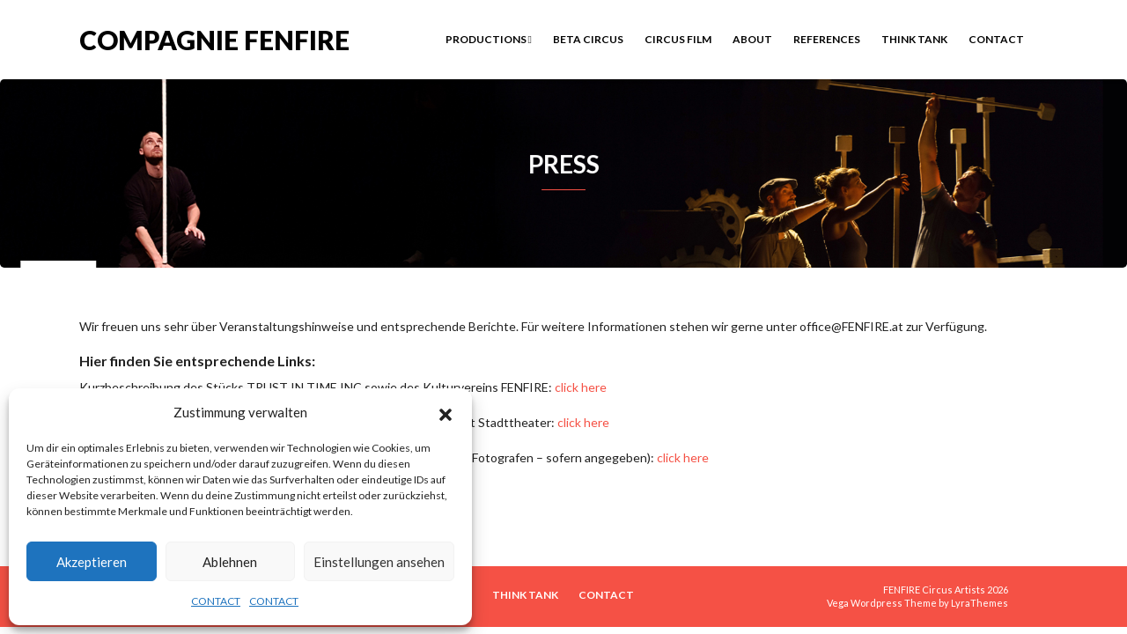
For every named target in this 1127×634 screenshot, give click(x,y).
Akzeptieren (91, 562)
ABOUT (752, 39)
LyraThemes (979, 602)
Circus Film (678, 39)
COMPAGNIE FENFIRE (214, 38)
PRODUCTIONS (489, 39)
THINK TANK (914, 39)
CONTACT (215, 601)
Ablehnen (230, 562)
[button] (445, 412)
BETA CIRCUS (588, 39)
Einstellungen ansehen (379, 562)
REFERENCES (826, 39)
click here (581, 387)
